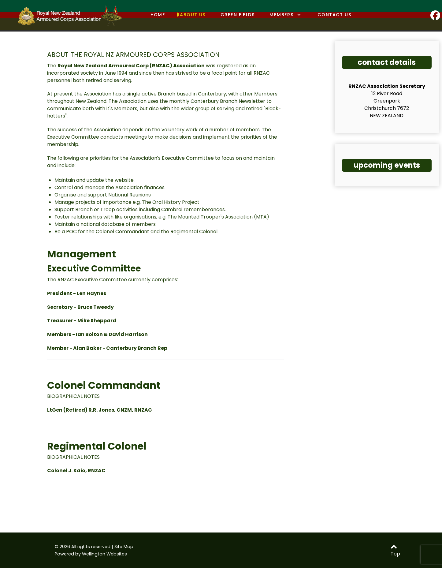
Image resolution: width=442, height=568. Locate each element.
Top (395, 550)
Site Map (123, 547)
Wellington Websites (104, 554)
